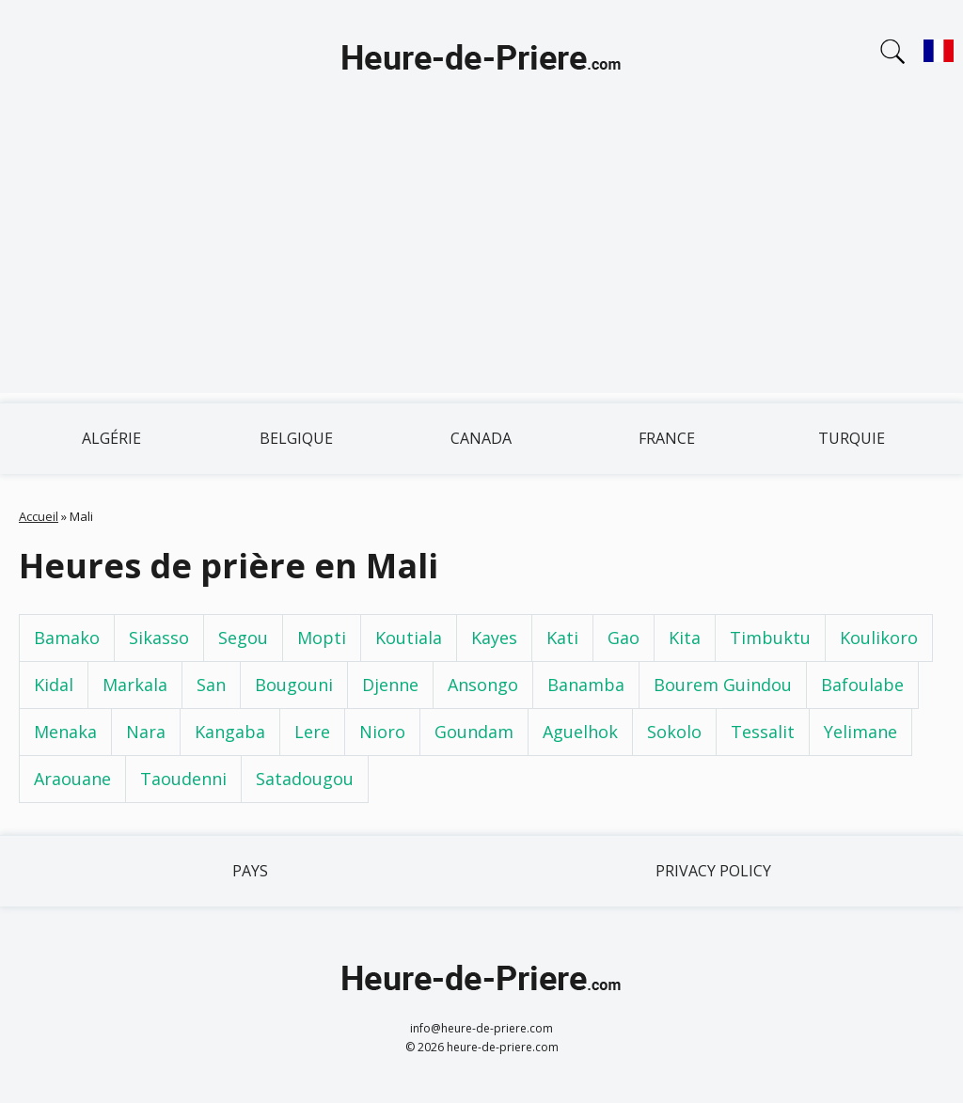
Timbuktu (770, 637)
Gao (623, 637)
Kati (562, 637)
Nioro (382, 731)
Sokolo (674, 731)
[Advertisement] (481, 261)
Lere (312, 731)
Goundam (473, 731)
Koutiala (408, 637)
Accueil (38, 516)
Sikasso (159, 637)
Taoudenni (183, 778)
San (211, 684)
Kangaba (230, 731)
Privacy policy (713, 870)
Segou (243, 637)
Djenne (390, 684)
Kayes (494, 637)
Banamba (585, 684)
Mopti (321, 637)
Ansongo (483, 684)
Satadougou (305, 778)
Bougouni (294, 684)
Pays (250, 870)
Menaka (65, 731)
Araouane (72, 778)
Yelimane (860, 731)
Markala (135, 684)
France (667, 438)
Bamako (67, 637)
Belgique (296, 438)
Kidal (53, 684)
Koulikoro (879, 637)
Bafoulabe (862, 684)
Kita (685, 637)
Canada (481, 438)
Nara (146, 731)
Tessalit (763, 731)
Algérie (111, 438)
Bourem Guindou (723, 684)
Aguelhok (580, 731)
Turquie (851, 438)
